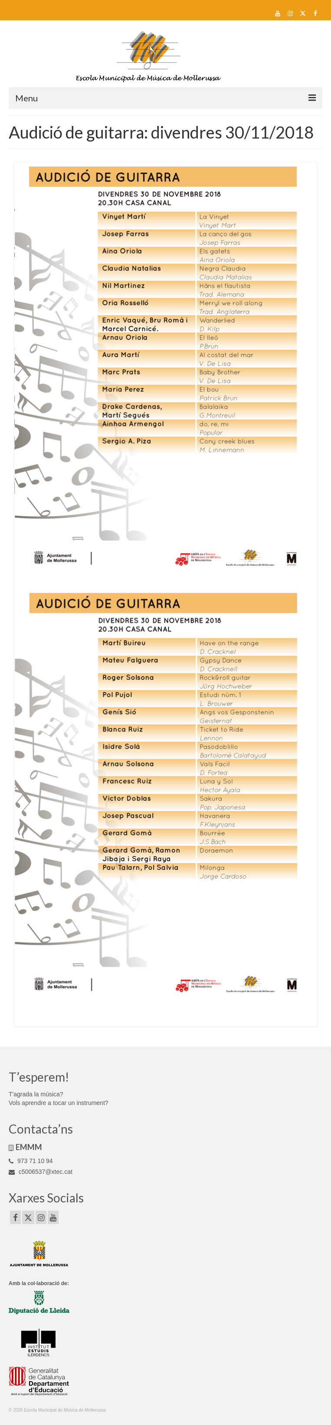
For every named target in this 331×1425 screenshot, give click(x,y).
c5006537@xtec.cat (40, 1171)
